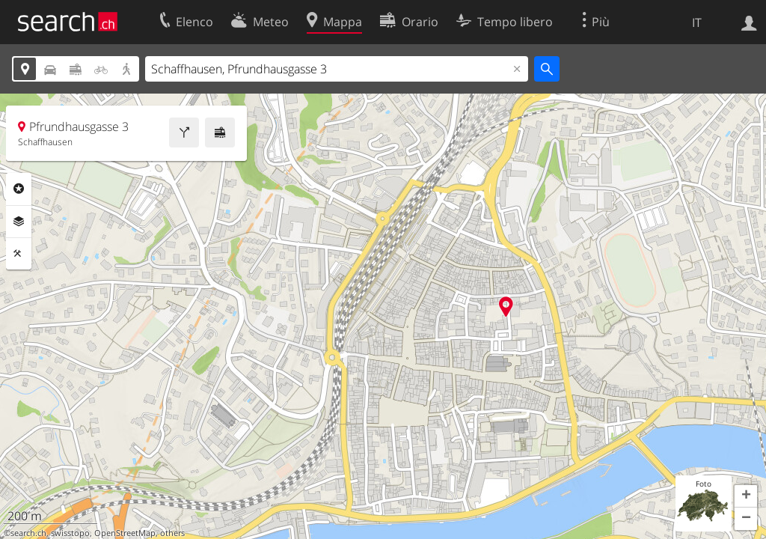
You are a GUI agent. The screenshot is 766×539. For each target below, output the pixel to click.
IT (697, 22)
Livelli (18, 221)
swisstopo (70, 533)
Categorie (18, 188)
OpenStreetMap (125, 533)
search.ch (28, 533)
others (172, 533)
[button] (746, 496)
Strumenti (18, 254)
